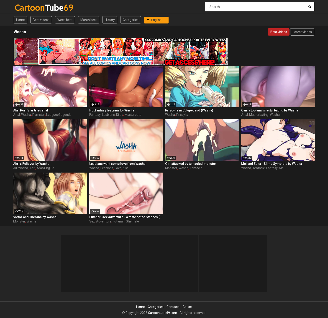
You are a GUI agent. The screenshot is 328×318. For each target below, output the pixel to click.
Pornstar (38, 114)
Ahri (32, 168)
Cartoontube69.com (162, 313)
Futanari (119, 221)
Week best (64, 20)
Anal (16, 114)
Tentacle (196, 168)
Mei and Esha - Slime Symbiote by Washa (271, 163)
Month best (88, 20)
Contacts (173, 307)
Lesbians (108, 114)
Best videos (41, 20)
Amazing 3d (45, 168)
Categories (130, 20)
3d (15, 168)
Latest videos (302, 32)
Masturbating (259, 114)
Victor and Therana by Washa (34, 217)
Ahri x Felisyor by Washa (31, 163)
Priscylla (182, 114)
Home (20, 20)
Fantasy (95, 114)
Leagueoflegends (58, 114)
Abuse (187, 307)
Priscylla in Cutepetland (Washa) (189, 110)
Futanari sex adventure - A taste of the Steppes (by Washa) (126, 217)
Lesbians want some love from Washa (117, 163)
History (110, 20)
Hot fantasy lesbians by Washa (111, 110)
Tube (27, 7)
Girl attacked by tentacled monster (190, 163)
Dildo (119, 114)
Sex (92, 221)
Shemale (132, 221)
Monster (171, 168)
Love (118, 168)
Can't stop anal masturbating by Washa (269, 110)
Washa (26, 114)
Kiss (125, 168)
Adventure (103, 221)
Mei (281, 168)
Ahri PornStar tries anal (30, 110)
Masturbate (133, 114)
